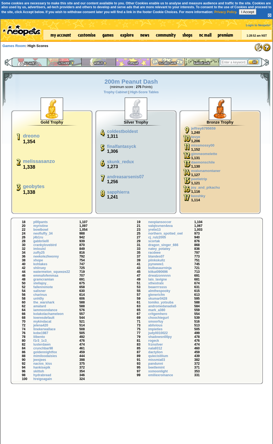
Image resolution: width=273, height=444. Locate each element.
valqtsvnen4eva (160, 226)
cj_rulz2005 (157, 237)
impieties (155, 329)
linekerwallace (44, 329)
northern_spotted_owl (165, 233)
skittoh (38, 371)
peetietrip (199, 179)
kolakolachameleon (48, 314)
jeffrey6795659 (203, 128)
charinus (40, 295)
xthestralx (156, 283)
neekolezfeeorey (46, 256)
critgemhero (157, 314)
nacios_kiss (42, 364)
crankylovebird (45, 245)
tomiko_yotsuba (160, 302)
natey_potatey (159, 249)
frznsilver (155, 344)
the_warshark (43, 302)
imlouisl (39, 249)
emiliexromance (160, 375)
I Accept (247, 12)
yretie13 (154, 230)
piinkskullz (156, 260)
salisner (39, 291)
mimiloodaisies (45, 356)
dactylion (155, 352)
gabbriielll (41, 241)
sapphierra (118, 192)
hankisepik (41, 367)
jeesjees (39, 360)
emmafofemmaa (45, 276)
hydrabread (42, 375)
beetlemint (156, 367)
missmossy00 (202, 145)
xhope (38, 260)
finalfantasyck (121, 146)
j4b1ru (38, 237)
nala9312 (155, 348)
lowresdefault (43, 318)
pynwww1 (156, 264)
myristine (40, 226)
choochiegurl (158, 318)
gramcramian (43, 279)
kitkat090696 (158, 272)
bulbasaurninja (159, 268)
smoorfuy (155, 321)
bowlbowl (40, 230)
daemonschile (203, 162)
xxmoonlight (158, 371)
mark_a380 (156, 310)
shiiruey (39, 268)
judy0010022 (158, 333)
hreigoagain (42, 379)
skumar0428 (157, 298)
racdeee (154, 253)
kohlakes (40, 264)
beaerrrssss (157, 287)
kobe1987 (40, 333)
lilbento (39, 337)
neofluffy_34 (43, 233)
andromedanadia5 (162, 306)
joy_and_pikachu (205, 187)
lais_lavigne (157, 279)
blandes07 (156, 256)
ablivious (155, 325)
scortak (154, 241)
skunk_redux (120, 161)
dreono (31, 136)
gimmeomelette (204, 154)
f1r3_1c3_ (40, 341)
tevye (195, 137)
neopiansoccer (159, 222)
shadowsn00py (160, 337)
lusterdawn (42, 344)
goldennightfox (45, 352)
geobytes (33, 186)
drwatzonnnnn (159, 276)
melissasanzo (39, 161)
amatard (39, 306)
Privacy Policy (225, 12)
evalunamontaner (206, 171)
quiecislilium (158, 356)
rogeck (153, 341)
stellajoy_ (40, 283)
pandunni (155, 364)
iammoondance (45, 310)
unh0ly (38, 298)
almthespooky (159, 291)
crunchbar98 (43, 348)
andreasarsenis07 (125, 176)
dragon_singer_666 (163, 245)
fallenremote (43, 287)
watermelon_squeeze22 (51, 272)
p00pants (40, 222)
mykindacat (42, 321)
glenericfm (156, 295)
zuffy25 (38, 253)
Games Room (13, 46)
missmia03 (156, 360)
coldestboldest (122, 131)
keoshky (198, 196)
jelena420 (40, 325)
